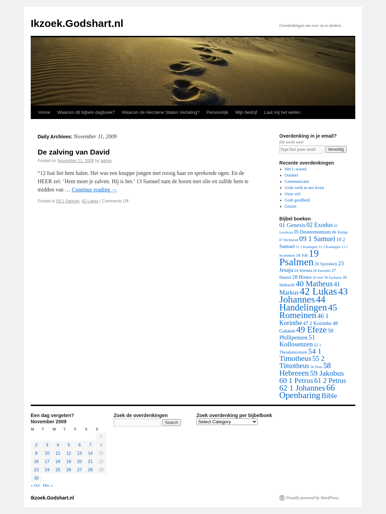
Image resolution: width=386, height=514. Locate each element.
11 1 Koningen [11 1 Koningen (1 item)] (307, 247)
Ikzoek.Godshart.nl (77, 23)
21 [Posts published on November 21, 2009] (90, 461)
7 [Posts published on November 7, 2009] (90, 445)
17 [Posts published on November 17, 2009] (47, 461)
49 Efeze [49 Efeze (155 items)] (311, 329)
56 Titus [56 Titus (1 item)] (316, 367)
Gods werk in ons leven (304, 187)
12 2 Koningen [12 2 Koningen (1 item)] (329, 247)
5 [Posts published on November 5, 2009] (69, 445)
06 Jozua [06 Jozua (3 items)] (340, 232)
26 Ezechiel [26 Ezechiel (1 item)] (321, 271)
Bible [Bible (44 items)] (329, 396)
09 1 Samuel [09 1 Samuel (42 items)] (317, 239)
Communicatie (297, 181)
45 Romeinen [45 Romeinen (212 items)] (308, 311)
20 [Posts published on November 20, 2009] (79, 461)
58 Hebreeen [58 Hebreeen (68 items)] (305, 369)
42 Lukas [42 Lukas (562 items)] (318, 291)
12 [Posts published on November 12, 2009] (68, 453)
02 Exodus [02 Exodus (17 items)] (320, 224)
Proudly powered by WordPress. (312, 497)
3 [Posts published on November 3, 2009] (47, 445)
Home (44, 112)
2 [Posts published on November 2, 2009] (36, 445)
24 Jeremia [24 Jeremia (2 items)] (303, 270)
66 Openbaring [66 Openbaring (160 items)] (307, 391)
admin (106, 160)
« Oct (35, 485)
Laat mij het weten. (282, 112)
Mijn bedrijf (246, 112)
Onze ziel (293, 193)
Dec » (47, 485)
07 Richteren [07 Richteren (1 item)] (288, 240)
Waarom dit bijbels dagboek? (86, 112)
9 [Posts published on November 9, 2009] (36, 453)
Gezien (291, 206)
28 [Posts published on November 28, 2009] (90, 469)
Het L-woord (295, 169)
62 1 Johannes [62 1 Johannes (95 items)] (302, 387)
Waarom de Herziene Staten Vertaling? (161, 112)
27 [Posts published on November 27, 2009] (79, 469)
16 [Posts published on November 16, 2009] (36, 461)
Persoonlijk (217, 112)
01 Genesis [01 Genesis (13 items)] (292, 225)
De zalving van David (74, 152)
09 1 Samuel (67, 201)
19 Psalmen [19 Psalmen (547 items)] (299, 257)
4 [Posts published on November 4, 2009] (58, 445)
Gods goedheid (297, 200)
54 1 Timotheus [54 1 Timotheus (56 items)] (300, 355)
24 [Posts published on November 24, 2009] (47, 469)
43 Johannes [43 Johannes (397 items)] (313, 295)
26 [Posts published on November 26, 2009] (68, 469)
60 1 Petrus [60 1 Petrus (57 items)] (296, 380)
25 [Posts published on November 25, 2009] (58, 469)
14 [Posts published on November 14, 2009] (90, 453)
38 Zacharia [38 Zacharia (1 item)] (333, 277)
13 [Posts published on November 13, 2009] (79, 453)
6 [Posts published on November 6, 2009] (79, 445)
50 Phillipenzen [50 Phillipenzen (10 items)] (306, 334)
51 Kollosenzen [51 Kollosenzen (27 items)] (297, 341)
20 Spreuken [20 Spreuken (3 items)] (326, 263)
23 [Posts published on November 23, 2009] (36, 469)
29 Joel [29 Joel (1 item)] (317, 277)
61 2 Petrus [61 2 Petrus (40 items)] (330, 380)
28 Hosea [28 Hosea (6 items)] (302, 277)
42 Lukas (89, 201)
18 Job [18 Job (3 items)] (302, 255)
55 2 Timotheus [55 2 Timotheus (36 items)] (302, 362)
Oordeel (291, 175)
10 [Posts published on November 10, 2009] (47, 453)
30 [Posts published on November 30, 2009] (36, 478)
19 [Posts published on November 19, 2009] (68, 461)
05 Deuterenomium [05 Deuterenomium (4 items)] (312, 232)
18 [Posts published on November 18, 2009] (58, 461)
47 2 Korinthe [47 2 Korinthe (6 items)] (317, 323)
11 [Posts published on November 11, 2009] (58, 453)
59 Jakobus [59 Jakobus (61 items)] (327, 373)
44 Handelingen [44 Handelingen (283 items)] (303, 303)
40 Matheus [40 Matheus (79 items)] (314, 283)
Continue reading (94, 189)
